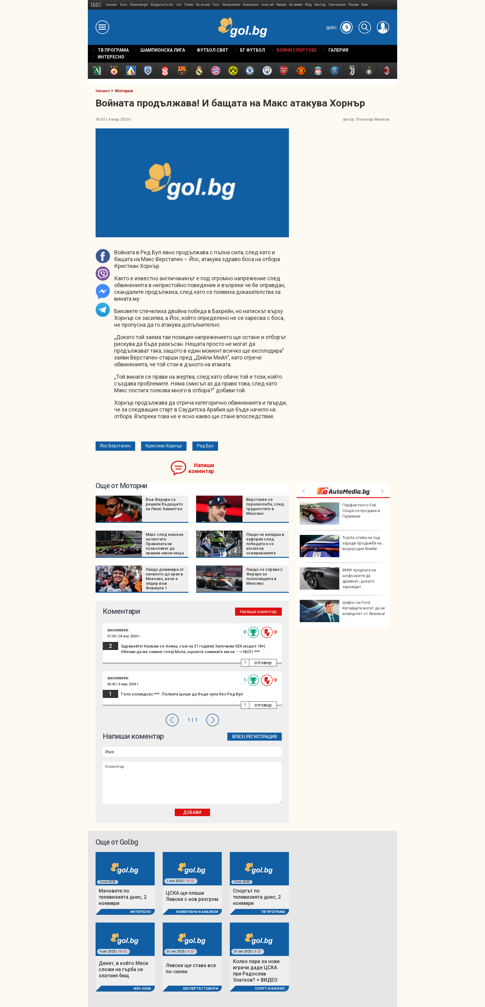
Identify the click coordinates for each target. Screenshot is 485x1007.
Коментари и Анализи (197, 912)
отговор (263, 662)
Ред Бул (205, 445)
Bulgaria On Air (162, 4)
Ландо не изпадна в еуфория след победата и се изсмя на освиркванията (265, 543)
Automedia (251, 4)
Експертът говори (200, 989)
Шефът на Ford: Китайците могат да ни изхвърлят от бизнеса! (342, 611)
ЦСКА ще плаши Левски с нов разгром (192, 896)
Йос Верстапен (115, 445)
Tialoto (188, 4)
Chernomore (337, 4)
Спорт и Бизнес (270, 989)
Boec (365, 4)
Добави (192, 812)
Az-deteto (296, 4)
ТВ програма (273, 912)
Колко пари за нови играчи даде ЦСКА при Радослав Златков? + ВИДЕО (256, 970)
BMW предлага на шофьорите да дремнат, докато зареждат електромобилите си (338, 581)
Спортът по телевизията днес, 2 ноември (257, 897)
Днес (339, 28)
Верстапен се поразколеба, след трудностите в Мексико (265, 506)
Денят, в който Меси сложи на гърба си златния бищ (123, 969)
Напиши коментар (201, 468)
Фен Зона (142, 989)
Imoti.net (267, 4)
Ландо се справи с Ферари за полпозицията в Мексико (264, 576)
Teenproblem (231, 4)
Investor (111, 4)
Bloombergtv (139, 4)
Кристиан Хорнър (164, 445)
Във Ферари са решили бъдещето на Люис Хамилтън (164, 504)
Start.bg (320, 4)
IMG (97, 5)
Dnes (123, 4)
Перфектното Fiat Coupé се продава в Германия (340, 513)
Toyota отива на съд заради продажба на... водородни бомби (342, 546)
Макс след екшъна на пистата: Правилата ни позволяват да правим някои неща (165, 543)
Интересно (140, 912)
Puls (216, 4)
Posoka (354, 4)
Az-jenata (203, 4)
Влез (237, 736)
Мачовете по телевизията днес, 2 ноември (123, 897)
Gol (178, 4)
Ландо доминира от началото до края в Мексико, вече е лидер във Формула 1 (165, 578)
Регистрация (261, 736)
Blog (308, 4)
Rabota (281, 4)
